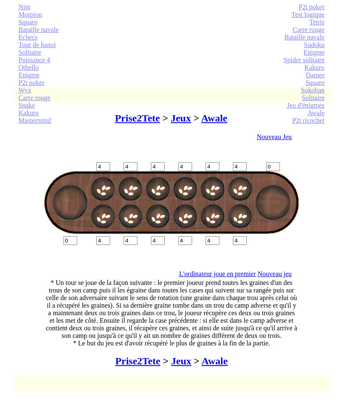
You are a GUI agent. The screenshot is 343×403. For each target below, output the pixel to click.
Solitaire (29, 52)
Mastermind (34, 120)
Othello (28, 67)
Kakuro (28, 112)
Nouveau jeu (275, 273)
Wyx (24, 90)
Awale (316, 112)
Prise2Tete (137, 118)
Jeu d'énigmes (306, 105)
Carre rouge (34, 97)
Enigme (29, 75)
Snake (26, 105)
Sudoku (314, 44)
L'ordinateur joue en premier (217, 273)
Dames (315, 75)
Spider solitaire (304, 59)
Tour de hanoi (37, 44)
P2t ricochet (308, 120)
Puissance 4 (34, 59)
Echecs (27, 37)
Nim (24, 7)
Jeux (181, 118)
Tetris (317, 22)
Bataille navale (38, 29)
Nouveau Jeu (274, 136)
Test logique (308, 14)
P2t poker (31, 82)
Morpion (30, 14)
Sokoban (313, 90)
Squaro (27, 22)
